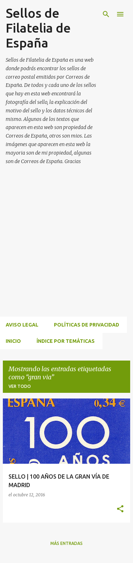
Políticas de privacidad (86, 325)
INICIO (13, 341)
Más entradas (66, 543)
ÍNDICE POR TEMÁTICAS (66, 341)
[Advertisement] (66, 249)
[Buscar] (106, 14)
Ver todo (20, 386)
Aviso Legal (22, 325)
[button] (120, 509)
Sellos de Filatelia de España (38, 28)
